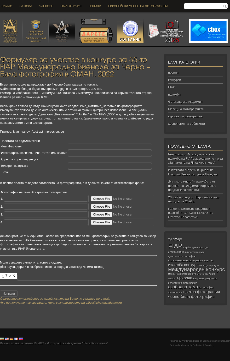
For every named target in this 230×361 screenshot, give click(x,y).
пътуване (198, 278)
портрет (172, 278)
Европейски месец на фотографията (138, 6)
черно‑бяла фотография (191, 296)
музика (201, 274)
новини (95, 6)
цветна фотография (201, 292)
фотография (206, 287)
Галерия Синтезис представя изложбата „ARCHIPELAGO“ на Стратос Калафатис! (190, 213)
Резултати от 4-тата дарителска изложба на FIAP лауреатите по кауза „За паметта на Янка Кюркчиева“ (195, 158)
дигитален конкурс (194, 252)
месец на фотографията (182, 274)
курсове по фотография (185, 116)
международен (209, 265)
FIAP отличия (70, 6)
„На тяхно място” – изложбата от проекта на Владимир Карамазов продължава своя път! (192, 186)
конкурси (174, 80)
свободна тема (183, 287)
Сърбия (187, 247)
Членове (46, 6)
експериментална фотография (185, 260)
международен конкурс (196, 269)
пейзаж (210, 273)
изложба (175, 265)
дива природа (200, 247)
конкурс (191, 265)
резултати (211, 278)
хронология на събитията (186, 123)
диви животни (176, 252)
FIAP (171, 87)
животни (208, 260)
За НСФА (25, 6)
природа (184, 278)
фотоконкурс (175, 292)
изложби (174, 94)
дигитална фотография (182, 256)
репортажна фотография (182, 283)
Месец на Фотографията (186, 109)
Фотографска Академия (185, 101)
